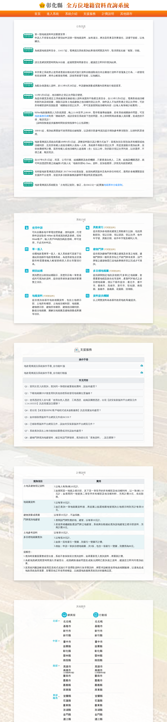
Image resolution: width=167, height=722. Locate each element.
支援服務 (89, 13)
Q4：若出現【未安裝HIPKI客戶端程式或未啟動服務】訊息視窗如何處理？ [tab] (63, 403)
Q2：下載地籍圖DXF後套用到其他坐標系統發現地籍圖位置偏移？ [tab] (59, 386)
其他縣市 (126, 13)
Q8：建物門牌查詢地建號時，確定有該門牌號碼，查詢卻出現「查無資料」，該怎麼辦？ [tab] (70, 430)
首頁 (39, 13)
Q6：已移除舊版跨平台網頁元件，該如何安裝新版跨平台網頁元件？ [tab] (60, 417)
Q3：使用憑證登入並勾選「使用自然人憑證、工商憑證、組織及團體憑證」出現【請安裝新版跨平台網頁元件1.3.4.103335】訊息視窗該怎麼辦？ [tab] (81, 395)
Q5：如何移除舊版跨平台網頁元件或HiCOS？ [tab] (48, 410)
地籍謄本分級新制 (113, 189)
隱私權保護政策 (74, 714)
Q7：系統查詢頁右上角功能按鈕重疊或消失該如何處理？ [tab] (54, 423)
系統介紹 (71, 13)
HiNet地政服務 (92, 714)
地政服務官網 (42, 120)
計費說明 (108, 13)
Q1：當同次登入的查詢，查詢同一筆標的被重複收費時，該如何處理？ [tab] (61, 379)
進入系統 (53, 13)
